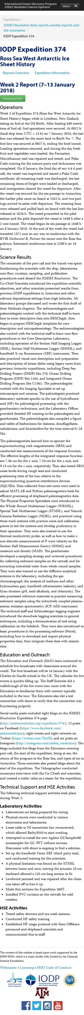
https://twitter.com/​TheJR (32, 739)
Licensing (27, 968)
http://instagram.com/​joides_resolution (46, 744)
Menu (66, 6)
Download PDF (12, 98)
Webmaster (8, 968)
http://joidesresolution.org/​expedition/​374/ (33, 724)
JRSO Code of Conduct (54, 968)
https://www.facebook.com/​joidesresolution (31, 731)
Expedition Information (52, 72)
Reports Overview (16, 72)
